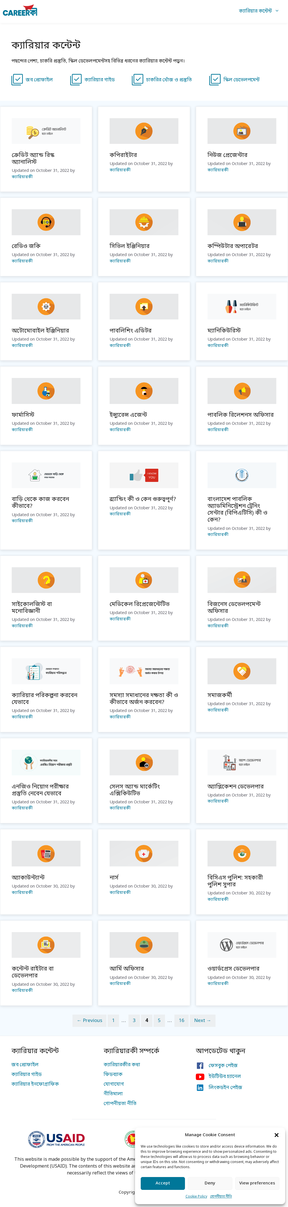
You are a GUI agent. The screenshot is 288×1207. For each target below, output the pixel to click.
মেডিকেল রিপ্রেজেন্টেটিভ (140, 604)
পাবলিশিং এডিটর (131, 331)
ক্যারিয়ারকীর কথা (122, 1065)
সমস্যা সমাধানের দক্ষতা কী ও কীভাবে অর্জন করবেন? (144, 699)
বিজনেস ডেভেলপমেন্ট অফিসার (234, 608)
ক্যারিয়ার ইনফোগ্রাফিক (35, 1084)
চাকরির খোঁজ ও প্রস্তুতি (169, 80)
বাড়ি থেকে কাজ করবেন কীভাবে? (40, 503)
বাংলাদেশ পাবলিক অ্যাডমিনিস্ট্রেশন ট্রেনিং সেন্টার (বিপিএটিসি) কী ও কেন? (237, 510)
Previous (89, 1020)
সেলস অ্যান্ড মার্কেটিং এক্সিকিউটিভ (135, 790)
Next (202, 1020)
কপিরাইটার (123, 155)
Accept (163, 1183)
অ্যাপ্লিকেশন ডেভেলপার (236, 787)
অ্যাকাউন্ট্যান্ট (28, 878)
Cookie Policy (196, 1196)
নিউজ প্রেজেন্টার (227, 155)
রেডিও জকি (26, 246)
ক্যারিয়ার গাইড (99, 80)
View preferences (257, 1183)
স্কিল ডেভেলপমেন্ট (241, 80)
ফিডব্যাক (113, 1074)
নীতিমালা (113, 1094)
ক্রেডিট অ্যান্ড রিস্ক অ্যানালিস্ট (33, 159)
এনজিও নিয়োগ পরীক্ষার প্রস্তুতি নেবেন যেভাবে (40, 790)
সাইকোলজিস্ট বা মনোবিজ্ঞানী (32, 608)
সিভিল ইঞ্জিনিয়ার (130, 246)
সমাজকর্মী (220, 695)
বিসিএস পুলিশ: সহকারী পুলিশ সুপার (235, 881)
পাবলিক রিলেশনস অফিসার (241, 415)
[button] (276, 1135)
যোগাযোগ (114, 1084)
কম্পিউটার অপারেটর (233, 246)
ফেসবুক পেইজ (223, 1066)
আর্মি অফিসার (127, 969)
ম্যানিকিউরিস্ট (224, 331)
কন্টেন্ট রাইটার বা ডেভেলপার (33, 972)
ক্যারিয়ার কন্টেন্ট (262, 11)
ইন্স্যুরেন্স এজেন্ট (128, 415)
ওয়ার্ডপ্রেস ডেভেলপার (233, 969)
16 (183, 1020)
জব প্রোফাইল (39, 80)
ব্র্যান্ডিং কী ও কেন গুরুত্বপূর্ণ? (143, 499)
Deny (210, 1183)
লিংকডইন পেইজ (225, 1088)
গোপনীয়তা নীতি (221, 1196)
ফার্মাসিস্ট (23, 415)
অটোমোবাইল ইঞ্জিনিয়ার (40, 331)
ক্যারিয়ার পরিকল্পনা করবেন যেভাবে (44, 699)
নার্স (114, 878)
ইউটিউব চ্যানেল (225, 1076)
